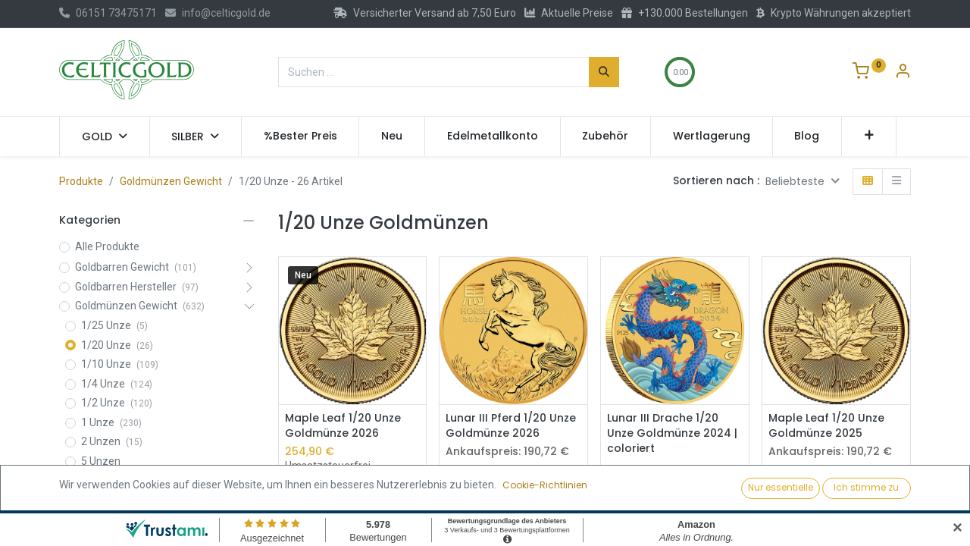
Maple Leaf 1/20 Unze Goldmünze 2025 (826, 426)
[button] (869, 136)
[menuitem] (300, 136)
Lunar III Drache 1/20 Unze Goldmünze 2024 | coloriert (672, 433)
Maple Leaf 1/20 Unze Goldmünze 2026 (343, 426)
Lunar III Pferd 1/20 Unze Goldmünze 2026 (511, 426)
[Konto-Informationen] (902, 73)
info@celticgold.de (218, 13)
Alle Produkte (107, 246)
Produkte (81, 181)
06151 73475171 (108, 13)
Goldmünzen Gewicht (171, 181)
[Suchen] (604, 72)
